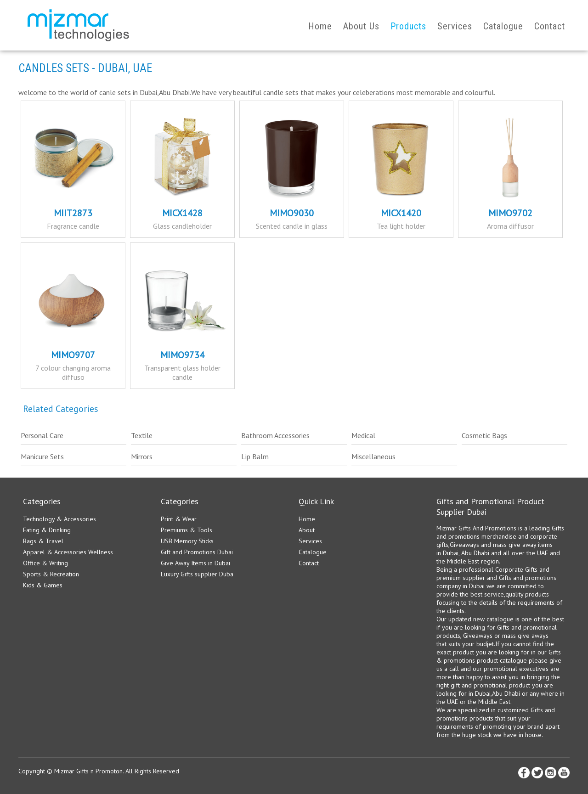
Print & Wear (179, 519)
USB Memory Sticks (187, 541)
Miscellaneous (373, 456)
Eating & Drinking (47, 530)
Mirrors (142, 456)
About (307, 530)
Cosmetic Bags (484, 435)
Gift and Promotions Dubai (197, 552)
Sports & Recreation (51, 574)
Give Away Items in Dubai (195, 563)
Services (454, 26)
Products (408, 26)
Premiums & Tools (186, 530)
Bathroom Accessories (275, 435)
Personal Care (42, 435)
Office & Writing (45, 563)
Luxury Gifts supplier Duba (197, 574)
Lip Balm (255, 456)
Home (320, 26)
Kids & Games (42, 585)
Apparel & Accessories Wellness (68, 552)
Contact (549, 26)
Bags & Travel (43, 541)
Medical (363, 435)
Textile (142, 435)
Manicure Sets (42, 456)
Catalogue (503, 26)
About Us (361, 26)
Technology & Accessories (59, 519)
